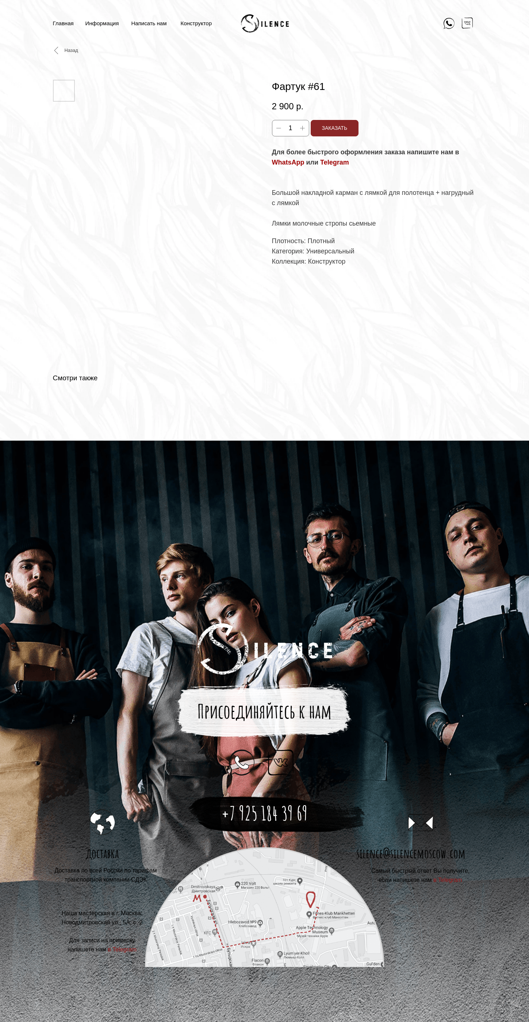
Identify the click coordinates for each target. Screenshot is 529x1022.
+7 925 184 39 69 (264, 813)
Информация (102, 23)
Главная (63, 23)
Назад (71, 50)
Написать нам (149, 23)
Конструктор (196, 23)
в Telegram (447, 880)
